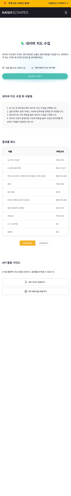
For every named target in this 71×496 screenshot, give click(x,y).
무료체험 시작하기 (35, 76)
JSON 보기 (43, 243)
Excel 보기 (27, 243)
